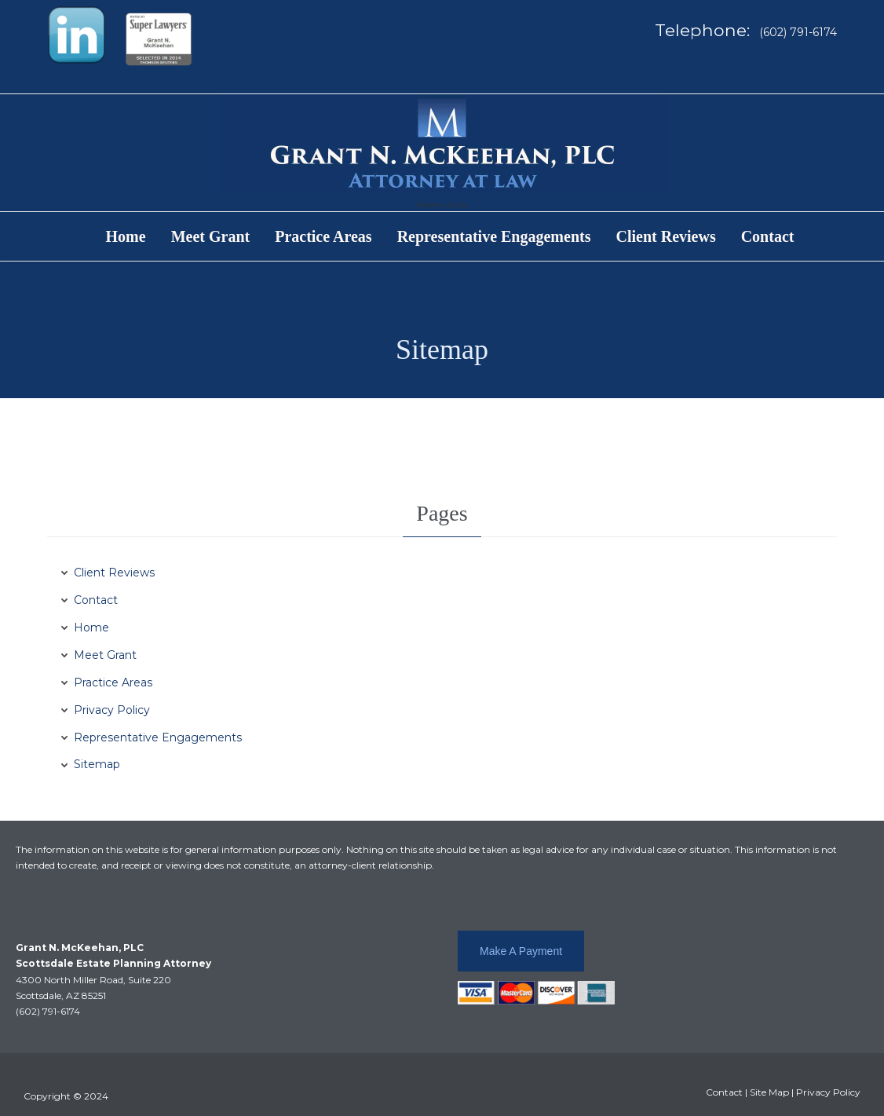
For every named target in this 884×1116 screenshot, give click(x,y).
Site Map (769, 1092)
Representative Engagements (158, 737)
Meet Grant (105, 655)
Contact (96, 600)
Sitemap (97, 764)
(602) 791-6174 (48, 1011)
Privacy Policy (112, 710)
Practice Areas (113, 682)
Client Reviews (114, 572)
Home (91, 627)
